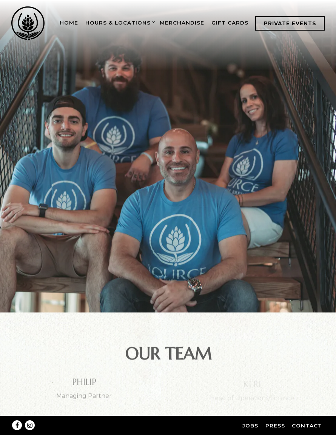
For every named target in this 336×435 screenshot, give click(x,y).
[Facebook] (17, 413)
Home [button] (69, 23)
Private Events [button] (290, 23)
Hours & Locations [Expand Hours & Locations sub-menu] (119, 22)
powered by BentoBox (168, 428)
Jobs (250, 413)
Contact (307, 413)
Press (275, 413)
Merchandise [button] (182, 23)
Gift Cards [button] (229, 23)
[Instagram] (30, 413)
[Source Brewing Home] (28, 23)
